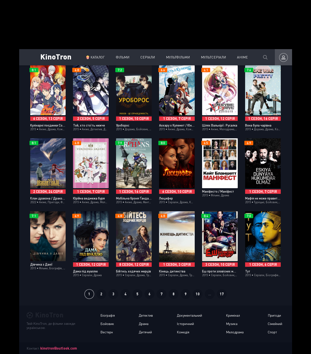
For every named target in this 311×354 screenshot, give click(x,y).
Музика (231, 324)
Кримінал (233, 315)
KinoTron (56, 56)
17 (222, 294)
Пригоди (274, 315)
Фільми (122, 57)
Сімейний (275, 324)
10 (198, 294)
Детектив (146, 315)
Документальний (189, 315)
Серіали (147, 57)
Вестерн (106, 332)
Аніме (242, 57)
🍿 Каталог (95, 57)
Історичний (185, 324)
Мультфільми (178, 57)
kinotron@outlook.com (58, 348)
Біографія (107, 315)
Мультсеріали (213, 57)
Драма (143, 324)
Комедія (183, 332)
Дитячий (145, 332)
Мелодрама (235, 332)
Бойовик (107, 324)
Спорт (272, 332)
